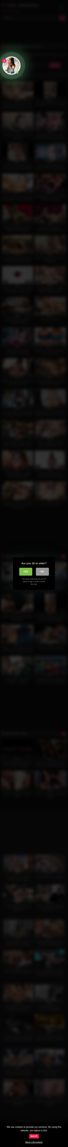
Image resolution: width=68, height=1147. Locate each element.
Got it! (34, 1136)
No (42, 571)
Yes (25, 571)
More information (34, 1142)
